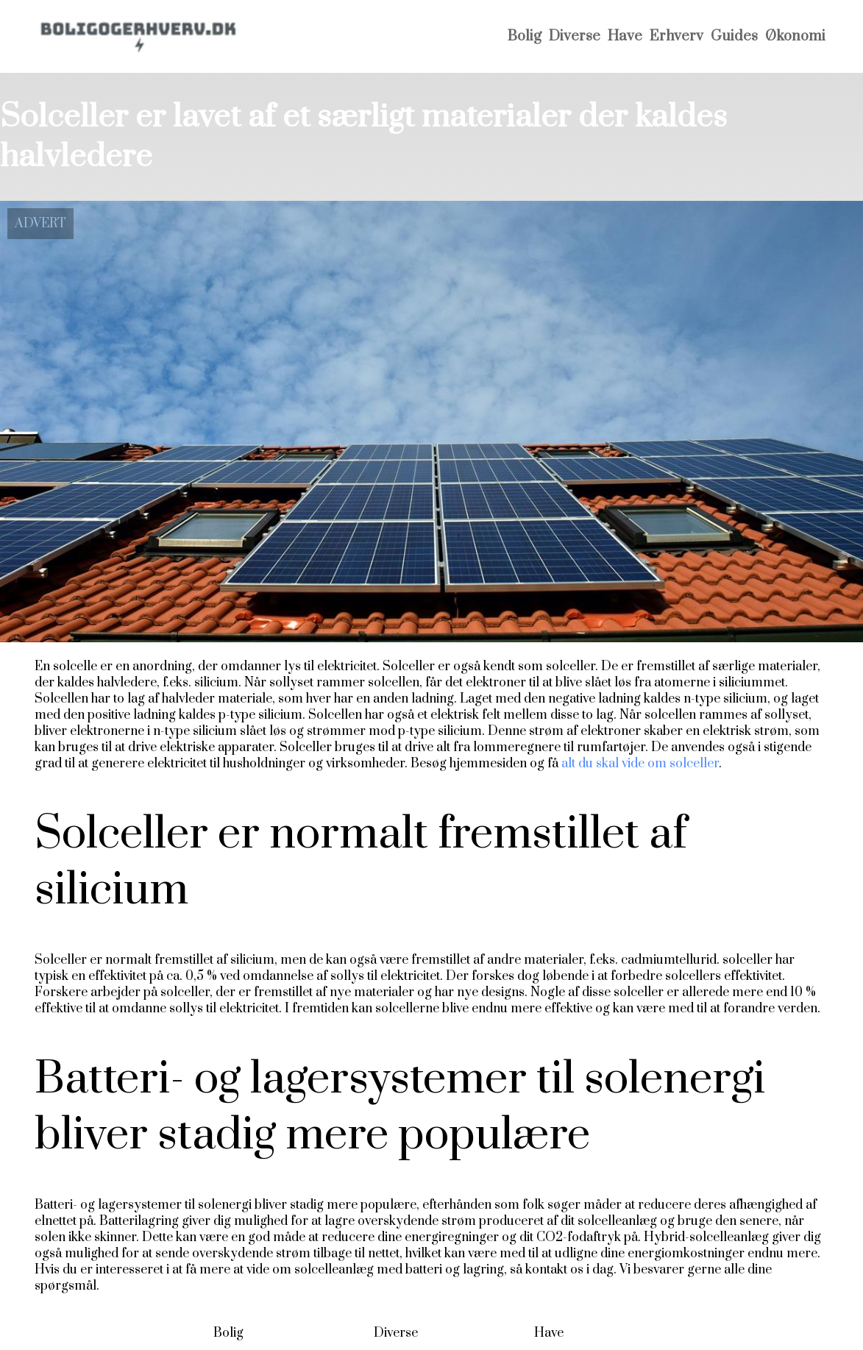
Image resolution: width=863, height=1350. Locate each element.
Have (625, 36)
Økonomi (795, 36)
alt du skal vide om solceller (640, 764)
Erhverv (676, 36)
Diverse (574, 36)
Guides (734, 36)
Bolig (524, 36)
